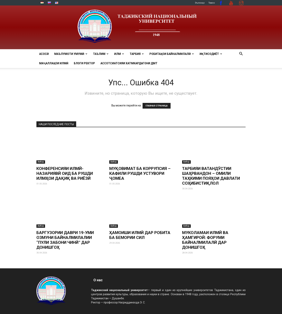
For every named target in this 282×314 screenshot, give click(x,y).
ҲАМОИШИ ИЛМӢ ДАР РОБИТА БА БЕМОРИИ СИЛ (139, 235)
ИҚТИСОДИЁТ (211, 53)
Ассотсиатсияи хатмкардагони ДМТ (128, 63)
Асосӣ (44, 53)
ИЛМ (119, 53)
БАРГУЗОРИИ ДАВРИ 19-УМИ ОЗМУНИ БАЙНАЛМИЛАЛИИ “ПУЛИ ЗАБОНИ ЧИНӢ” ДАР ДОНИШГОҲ (65, 240)
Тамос (211, 3)
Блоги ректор (84, 63)
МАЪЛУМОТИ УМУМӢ (70, 53)
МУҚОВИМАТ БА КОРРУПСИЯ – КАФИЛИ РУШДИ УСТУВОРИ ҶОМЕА (140, 173)
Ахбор (41, 162)
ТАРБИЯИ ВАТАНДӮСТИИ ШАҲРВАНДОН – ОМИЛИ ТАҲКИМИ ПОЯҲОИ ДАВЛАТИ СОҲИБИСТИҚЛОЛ (211, 176)
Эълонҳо (200, 3)
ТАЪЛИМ (100, 53)
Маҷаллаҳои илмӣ (53, 63)
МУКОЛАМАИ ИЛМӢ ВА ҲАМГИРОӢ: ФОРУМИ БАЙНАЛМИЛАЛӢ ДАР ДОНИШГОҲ (205, 240)
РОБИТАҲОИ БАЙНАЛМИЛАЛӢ (171, 53)
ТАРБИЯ (137, 53)
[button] (241, 54)
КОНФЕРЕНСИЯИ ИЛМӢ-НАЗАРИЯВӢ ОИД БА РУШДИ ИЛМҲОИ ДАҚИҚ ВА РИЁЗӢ (64, 173)
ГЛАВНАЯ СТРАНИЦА (157, 105)
